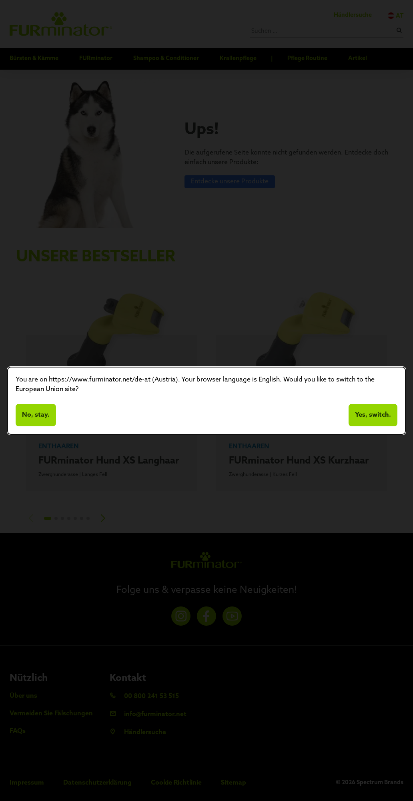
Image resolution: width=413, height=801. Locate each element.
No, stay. (36, 415)
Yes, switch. (373, 415)
